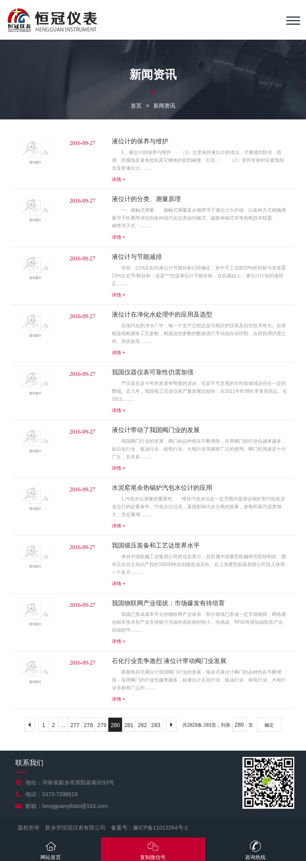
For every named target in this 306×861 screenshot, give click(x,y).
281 (128, 725)
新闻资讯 (164, 106)
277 (74, 725)
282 (142, 725)
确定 (269, 725)
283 (155, 725)
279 (101, 725)
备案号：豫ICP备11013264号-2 (149, 827)
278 (88, 725)
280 (115, 725)
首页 (136, 106)
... (63, 725)
